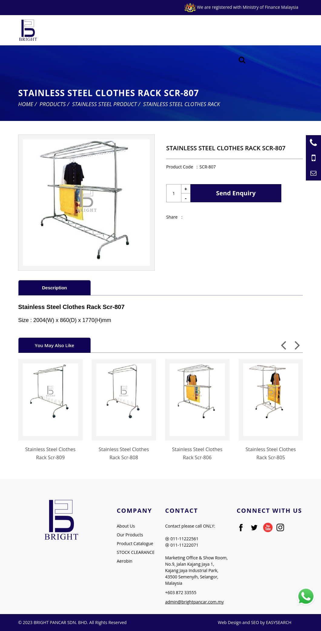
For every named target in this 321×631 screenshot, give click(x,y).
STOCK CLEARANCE (136, 552)
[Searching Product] (242, 60)
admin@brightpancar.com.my (194, 602)
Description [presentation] (54, 287)
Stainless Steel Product (104, 104)
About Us (126, 526)
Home (25, 104)
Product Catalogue (135, 543)
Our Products (130, 535)
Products (53, 104)
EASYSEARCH (278, 622)
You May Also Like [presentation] (54, 345)
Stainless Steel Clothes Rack (181, 104)
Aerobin (125, 561)
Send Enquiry (236, 193)
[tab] (54, 287)
